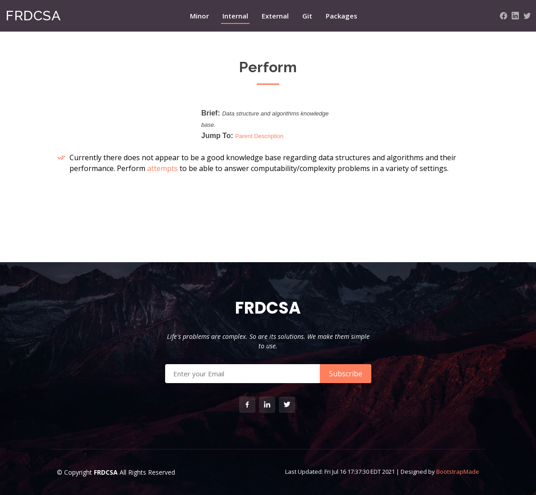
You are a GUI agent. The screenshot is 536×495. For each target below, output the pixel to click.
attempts (162, 168)
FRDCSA (32, 15)
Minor (199, 15)
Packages (341, 15)
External (275, 15)
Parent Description (259, 136)
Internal (235, 15)
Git (307, 15)
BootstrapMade (457, 471)
